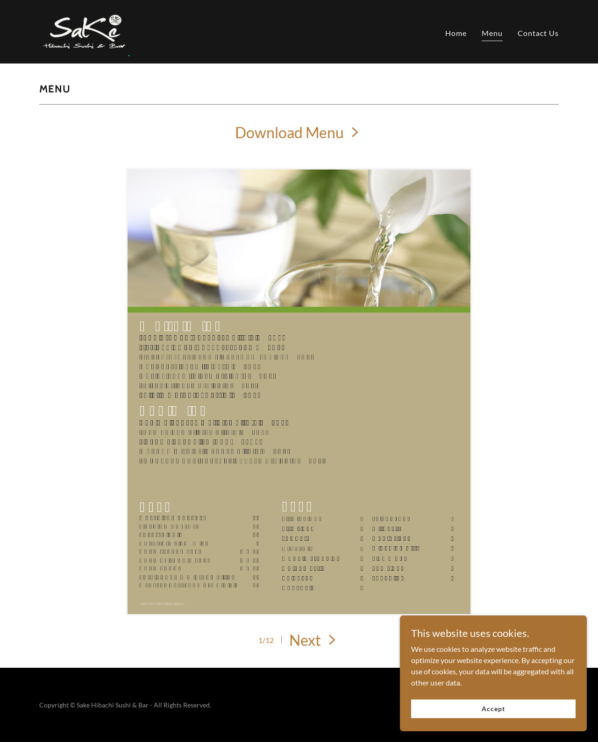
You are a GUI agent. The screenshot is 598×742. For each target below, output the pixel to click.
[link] (84, 30)
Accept (493, 709)
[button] (314, 640)
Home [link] (456, 32)
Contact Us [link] (538, 32)
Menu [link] (492, 32)
